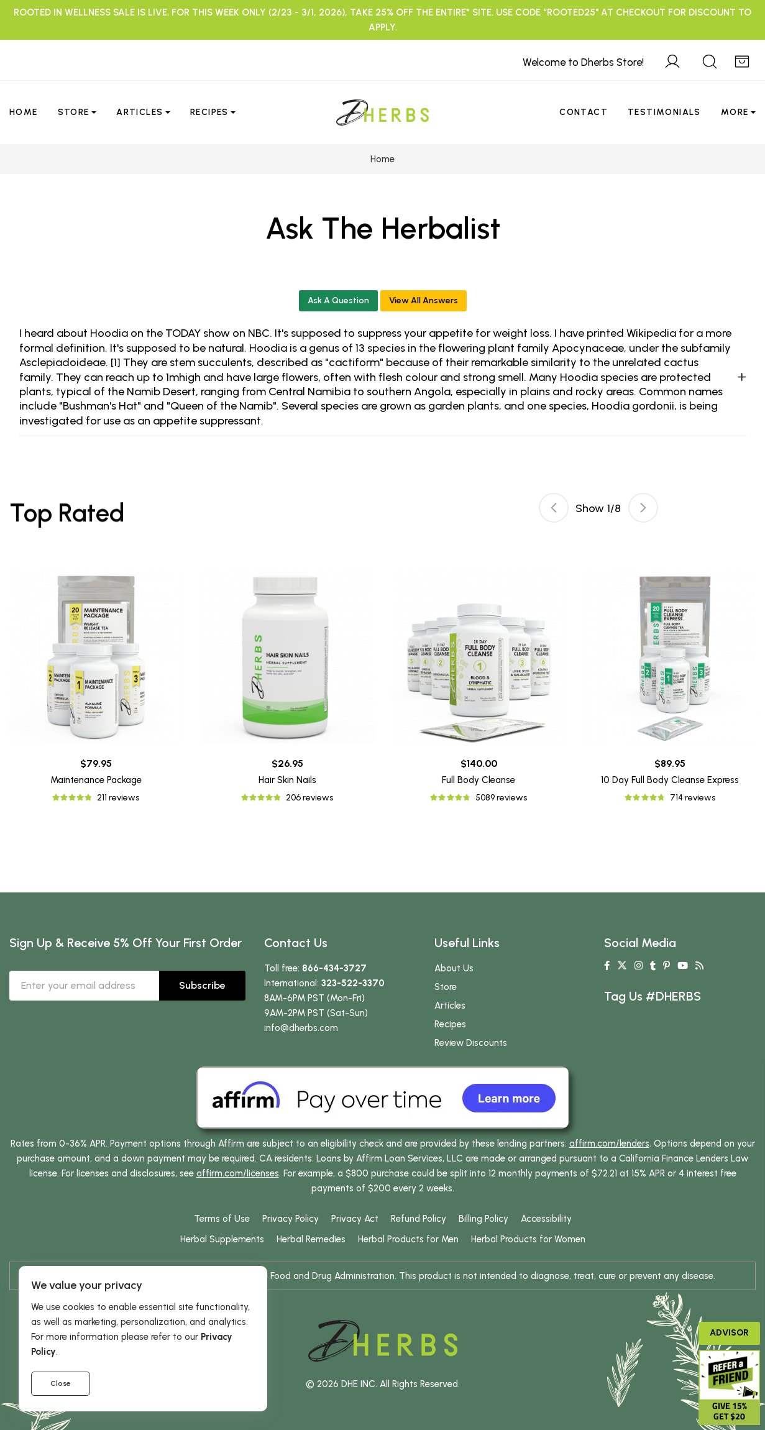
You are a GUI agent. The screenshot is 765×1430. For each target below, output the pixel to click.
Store (73, 112)
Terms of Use (222, 1218)
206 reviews (309, 797)
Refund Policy (418, 1218)
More (735, 112)
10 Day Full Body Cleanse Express (670, 780)
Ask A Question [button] (338, 300)
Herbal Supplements (222, 1239)
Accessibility (546, 1218)
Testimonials (664, 112)
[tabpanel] (478, 688)
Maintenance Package (96, 780)
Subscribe (202, 985)
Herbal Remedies (311, 1239)
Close (60, 1383)
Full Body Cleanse (478, 780)
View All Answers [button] (423, 300)
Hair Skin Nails (287, 780)
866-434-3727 (334, 968)
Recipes (209, 112)
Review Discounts (470, 1042)
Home (23, 112)
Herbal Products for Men (408, 1239)
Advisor (729, 1332)
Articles (139, 112)
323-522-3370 (353, 983)
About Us (454, 968)
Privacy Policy (290, 1218)
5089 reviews (501, 797)
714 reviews (692, 797)
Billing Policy (483, 1218)
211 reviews (118, 797)
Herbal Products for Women (528, 1239)
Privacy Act (354, 1218)
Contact (583, 112)
